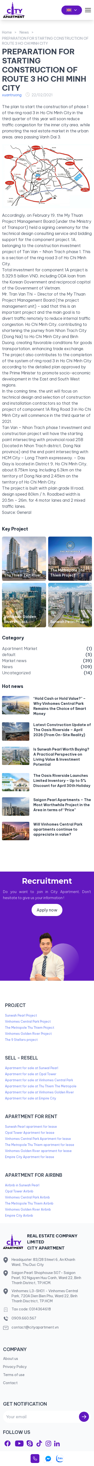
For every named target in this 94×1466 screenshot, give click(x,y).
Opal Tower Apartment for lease (29, 1133)
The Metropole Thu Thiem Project (29, 1027)
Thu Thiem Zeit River (22, 575)
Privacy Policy (15, 1366)
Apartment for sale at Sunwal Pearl (31, 1068)
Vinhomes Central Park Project (28, 1021)
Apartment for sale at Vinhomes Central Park (39, 1080)
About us (10, 1358)
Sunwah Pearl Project (69, 621)
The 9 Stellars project (21, 1040)
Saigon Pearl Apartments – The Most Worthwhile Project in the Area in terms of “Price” (62, 805)
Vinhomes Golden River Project (28, 1034)
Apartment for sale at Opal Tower (30, 1074)
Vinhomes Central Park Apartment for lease (38, 1139)
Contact (10, 1383)
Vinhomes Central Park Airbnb (27, 1197)
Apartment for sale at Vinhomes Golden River (39, 1092)
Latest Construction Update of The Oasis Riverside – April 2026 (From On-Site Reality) (62, 730)
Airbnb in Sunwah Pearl (22, 1185)
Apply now (47, 909)
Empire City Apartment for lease (29, 1157)
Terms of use (14, 1375)
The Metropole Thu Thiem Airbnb (29, 1203)
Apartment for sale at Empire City (30, 1098)
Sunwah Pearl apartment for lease (31, 1126)
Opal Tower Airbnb (19, 1191)
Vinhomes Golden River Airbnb (28, 1209)
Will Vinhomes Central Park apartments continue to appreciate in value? (57, 829)
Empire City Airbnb (19, 1215)
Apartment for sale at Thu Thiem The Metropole (40, 1086)
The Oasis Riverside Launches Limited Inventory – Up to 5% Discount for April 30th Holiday (61, 780)
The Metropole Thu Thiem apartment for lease (39, 1145)
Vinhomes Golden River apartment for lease (38, 1151)
